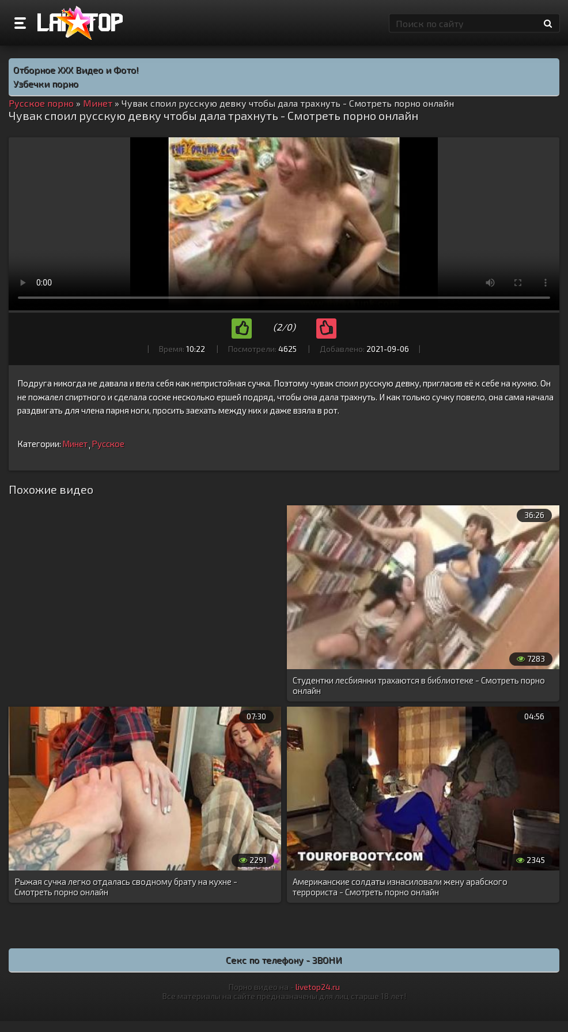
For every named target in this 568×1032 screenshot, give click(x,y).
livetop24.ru (318, 987)
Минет (75, 443)
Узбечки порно (45, 83)
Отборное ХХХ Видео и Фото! (76, 69)
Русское (108, 443)
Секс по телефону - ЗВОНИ (284, 959)
